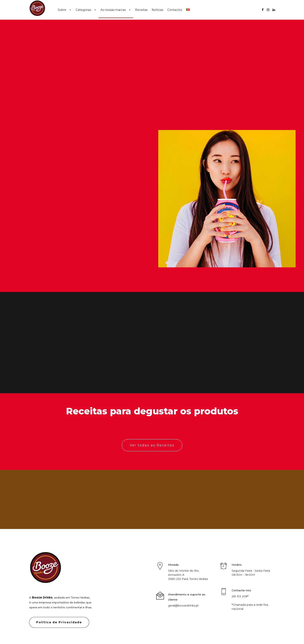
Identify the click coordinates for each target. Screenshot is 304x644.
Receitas (141, 10)
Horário (237, 564)
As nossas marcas (113, 10)
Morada (173, 564)
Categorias (83, 10)
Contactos (174, 10)
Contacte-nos (241, 590)
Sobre (62, 10)
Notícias (157, 10)
